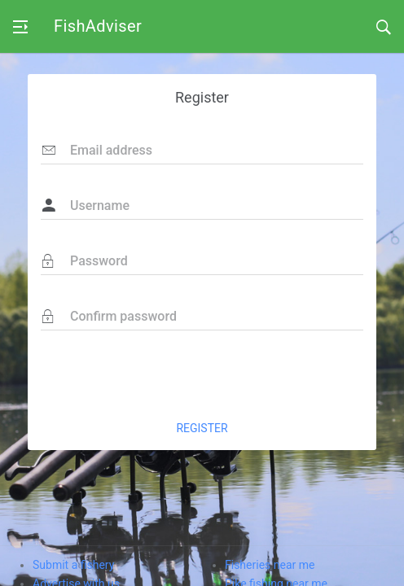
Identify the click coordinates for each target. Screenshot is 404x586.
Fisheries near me (269, 564)
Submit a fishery (73, 564)
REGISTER (201, 428)
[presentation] (239, 374)
